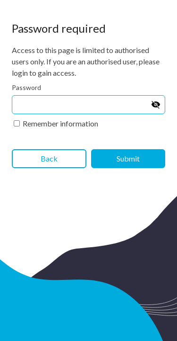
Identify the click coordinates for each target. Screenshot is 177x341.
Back (49, 158)
